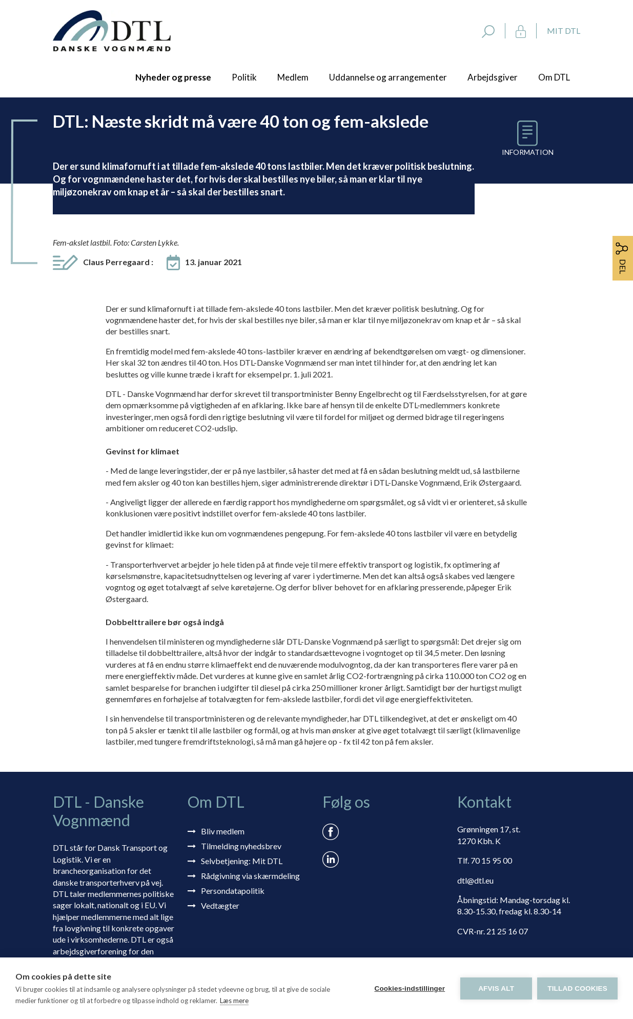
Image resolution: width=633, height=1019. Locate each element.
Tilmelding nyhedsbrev (241, 846)
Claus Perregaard (118, 262)
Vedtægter (220, 905)
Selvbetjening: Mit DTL (241, 861)
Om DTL (554, 77)
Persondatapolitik (232, 890)
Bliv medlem (222, 831)
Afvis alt (496, 988)
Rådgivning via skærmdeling (250, 876)
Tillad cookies (577, 988)
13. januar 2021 (213, 262)
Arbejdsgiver (492, 77)
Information (528, 152)
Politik (244, 77)
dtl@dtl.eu (475, 880)
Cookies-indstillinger (409, 988)
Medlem (293, 77)
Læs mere (234, 1000)
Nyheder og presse (173, 77)
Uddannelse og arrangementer (388, 77)
